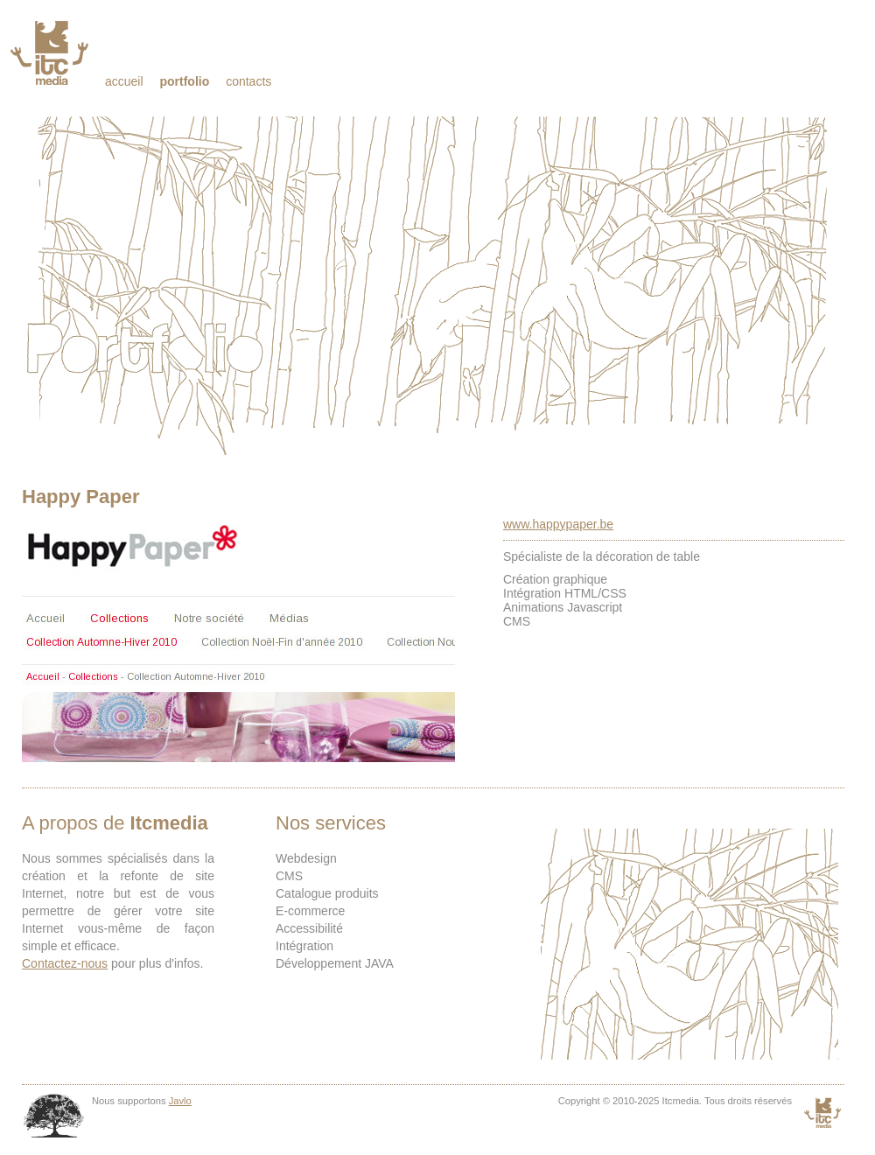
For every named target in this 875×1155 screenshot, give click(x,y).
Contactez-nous (65, 963)
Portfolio (184, 81)
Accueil (124, 81)
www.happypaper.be (558, 524)
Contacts (248, 81)
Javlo (180, 1101)
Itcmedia (51, 53)
